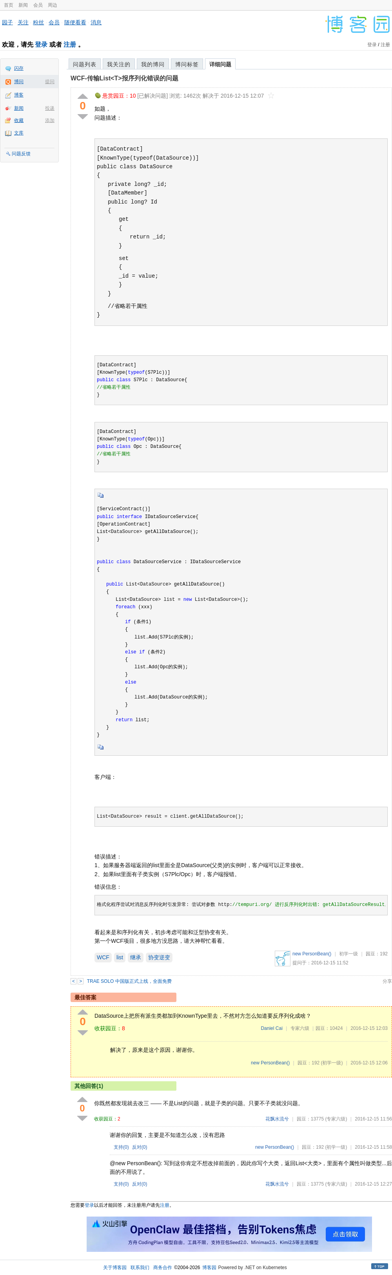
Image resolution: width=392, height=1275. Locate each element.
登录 (41, 44)
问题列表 (84, 64)
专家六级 (299, 1028)
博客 (19, 95)
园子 (7, 22)
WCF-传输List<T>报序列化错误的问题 (124, 78)
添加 (49, 120)
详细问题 (220, 64)
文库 (19, 133)
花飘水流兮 (277, 1119)
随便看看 (75, 22)
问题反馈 (21, 153)
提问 (49, 81)
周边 (52, 5)
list (119, 957)
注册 (70, 44)
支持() (121, 1147)
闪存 (19, 68)
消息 (96, 22)
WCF (103, 957)
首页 (8, 5)
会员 (38, 5)
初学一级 (348, 954)
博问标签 (187, 64)
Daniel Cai (271, 1028)
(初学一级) (332, 1063)
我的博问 (153, 64)
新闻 (23, 5)
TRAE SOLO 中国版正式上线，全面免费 (129, 981)
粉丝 (38, 22)
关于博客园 (115, 1267)
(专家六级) (336, 1119)
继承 (135, 957)
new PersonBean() (311, 954)
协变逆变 (159, 957)
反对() (139, 1147)
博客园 (209, 1267)
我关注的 (119, 64)
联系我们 (140, 1267)
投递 (49, 108)
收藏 (19, 120)
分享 (387, 981)
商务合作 (162, 1267)
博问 (19, 81)
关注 (23, 22)
